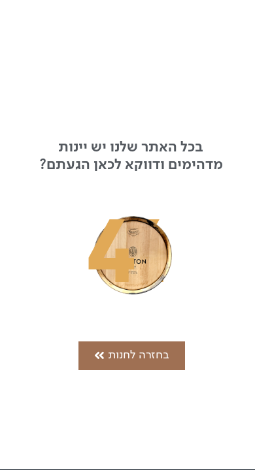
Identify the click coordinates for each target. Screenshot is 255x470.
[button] (131, 355)
